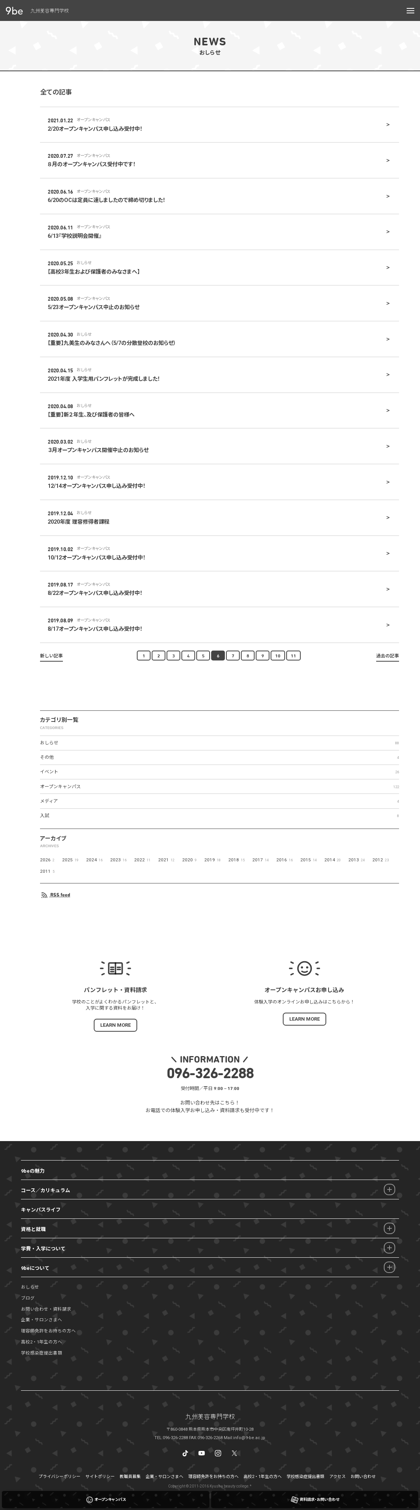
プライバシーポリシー (59, 1476)
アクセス (337, 1476)
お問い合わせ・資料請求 (46, 1309)
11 (293, 655)
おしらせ (30, 1287)
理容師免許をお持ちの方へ (48, 1331)
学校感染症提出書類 (41, 1353)
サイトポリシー (100, 1476)
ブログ (28, 1298)
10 (278, 655)
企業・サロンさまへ (41, 1319)
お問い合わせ (363, 1476)
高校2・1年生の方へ (41, 1342)
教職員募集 (130, 1476)
